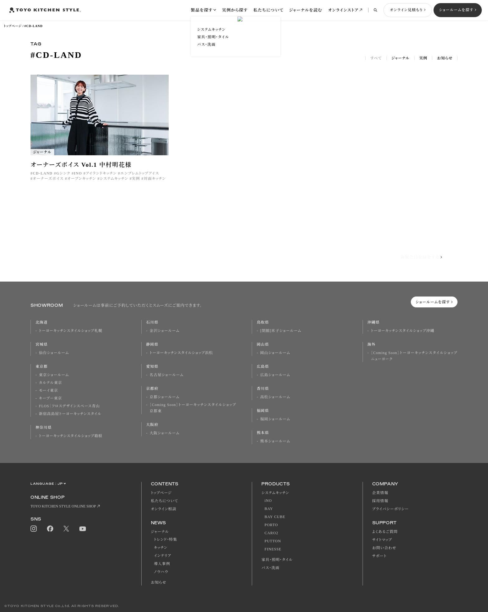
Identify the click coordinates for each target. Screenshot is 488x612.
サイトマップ (382, 540)
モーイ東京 (48, 390)
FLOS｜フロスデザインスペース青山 (69, 406)
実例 (423, 58)
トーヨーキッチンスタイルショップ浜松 (181, 353)
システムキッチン (114, 178)
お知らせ (445, 58)
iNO (268, 500)
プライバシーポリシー (390, 509)
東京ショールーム (54, 375)
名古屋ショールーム (167, 375)
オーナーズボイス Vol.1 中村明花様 (81, 164)
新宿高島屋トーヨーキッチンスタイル (70, 414)
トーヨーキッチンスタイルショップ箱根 (70, 436)
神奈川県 (43, 427)
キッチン (160, 547)
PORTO (271, 525)
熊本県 (263, 433)
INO (78, 173)
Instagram (33, 529)
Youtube (82, 528)
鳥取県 (263, 322)
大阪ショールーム (165, 433)
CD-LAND (43, 173)
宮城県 (41, 344)
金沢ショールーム (165, 331)
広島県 (263, 366)
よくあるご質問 (385, 532)
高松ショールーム (275, 397)
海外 (372, 344)
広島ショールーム (275, 375)
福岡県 (263, 411)
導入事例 (162, 564)
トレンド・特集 (165, 539)
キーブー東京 (50, 398)
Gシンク (63, 173)
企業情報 (380, 493)
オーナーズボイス (48, 178)
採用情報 (380, 501)
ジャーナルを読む (305, 10)
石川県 (152, 322)
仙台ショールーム (54, 353)
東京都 (41, 366)
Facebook (50, 529)
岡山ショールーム (275, 353)
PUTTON (273, 541)
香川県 (263, 388)
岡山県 (263, 344)
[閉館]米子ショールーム (280, 331)
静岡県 (152, 344)
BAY (269, 509)
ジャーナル (401, 58)
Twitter (66, 529)
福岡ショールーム (275, 419)
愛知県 (152, 366)
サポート (379, 556)
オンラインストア (343, 10)
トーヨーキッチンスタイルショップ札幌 (70, 331)
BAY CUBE (275, 517)
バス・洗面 (270, 568)
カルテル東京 (50, 383)
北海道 (41, 322)
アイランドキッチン (101, 173)
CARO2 (271, 533)
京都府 (152, 388)
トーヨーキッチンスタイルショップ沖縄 (402, 331)
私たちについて (268, 10)
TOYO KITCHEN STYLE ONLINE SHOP (63, 506)
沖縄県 (374, 322)
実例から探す (235, 10)
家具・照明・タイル (277, 560)
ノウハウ (161, 572)
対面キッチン (155, 178)
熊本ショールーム (275, 441)
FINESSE (273, 549)
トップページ (12, 26)
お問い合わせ (384, 548)
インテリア (162, 556)
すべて (376, 58)
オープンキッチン (81, 178)
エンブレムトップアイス (139, 173)
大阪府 (152, 425)
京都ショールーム (165, 397)
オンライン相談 (163, 509)
